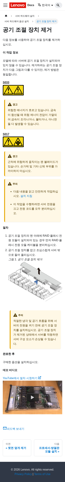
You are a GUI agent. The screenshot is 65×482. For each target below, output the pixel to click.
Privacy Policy (23, 474)
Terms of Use (42, 474)
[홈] (6, 16)
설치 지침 (26, 196)
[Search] (58, 5)
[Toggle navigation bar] (5, 5)
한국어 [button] (44, 5)
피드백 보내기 (13, 428)
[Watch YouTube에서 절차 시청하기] (33, 397)
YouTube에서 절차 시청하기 (22, 378)
